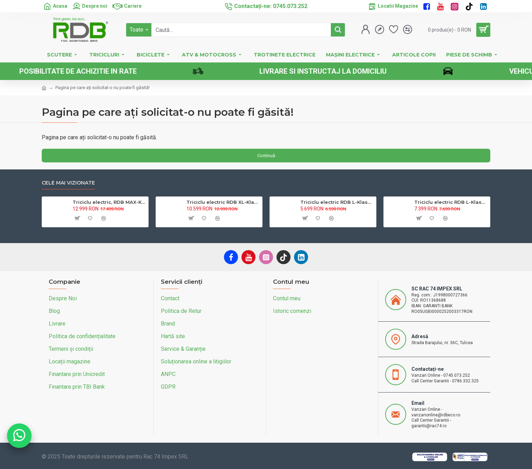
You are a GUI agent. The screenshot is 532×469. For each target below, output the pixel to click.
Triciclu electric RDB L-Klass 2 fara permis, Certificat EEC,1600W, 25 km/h (450, 202)
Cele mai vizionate (68, 183)
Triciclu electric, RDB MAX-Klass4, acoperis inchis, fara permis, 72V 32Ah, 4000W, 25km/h (109, 202)
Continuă (266, 155)
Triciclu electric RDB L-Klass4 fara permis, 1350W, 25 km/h (337, 202)
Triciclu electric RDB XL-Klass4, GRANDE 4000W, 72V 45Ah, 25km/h (223, 202)
